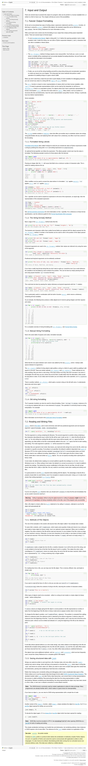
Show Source (6, 50)
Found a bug (82, 763)
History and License (72, 757)
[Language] (20, 2)
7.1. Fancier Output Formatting (11, 15)
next (76, 2)
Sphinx (81, 764)
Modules (5, 37)
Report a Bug (6, 48)
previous (71, 2)
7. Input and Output (7, 14)
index (84, 2)
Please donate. (82, 760)
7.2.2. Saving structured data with (11, 31)
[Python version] (34, 2)
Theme (64, 4)
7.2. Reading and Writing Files (11, 26)
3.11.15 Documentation (44, 2)
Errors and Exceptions (9, 42)
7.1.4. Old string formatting (12, 25)
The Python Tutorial (57, 2)
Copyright (66, 753)
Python (5, 2)
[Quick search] (76, 5)
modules (80, 2)
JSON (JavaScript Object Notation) (74, 674)
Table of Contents (8, 12)
